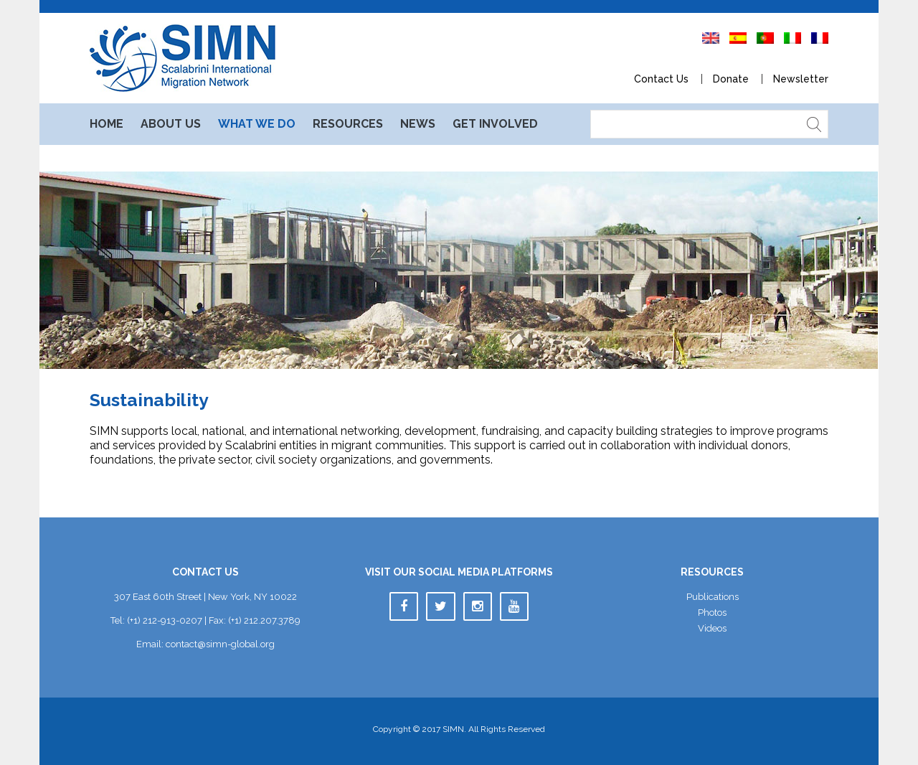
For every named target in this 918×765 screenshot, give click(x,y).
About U (171, 124)
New (417, 124)
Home (106, 124)
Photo (712, 612)
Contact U (661, 79)
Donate (731, 79)
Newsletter (800, 79)
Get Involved (495, 124)
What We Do (256, 124)
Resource (348, 124)
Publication (712, 596)
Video (712, 628)
